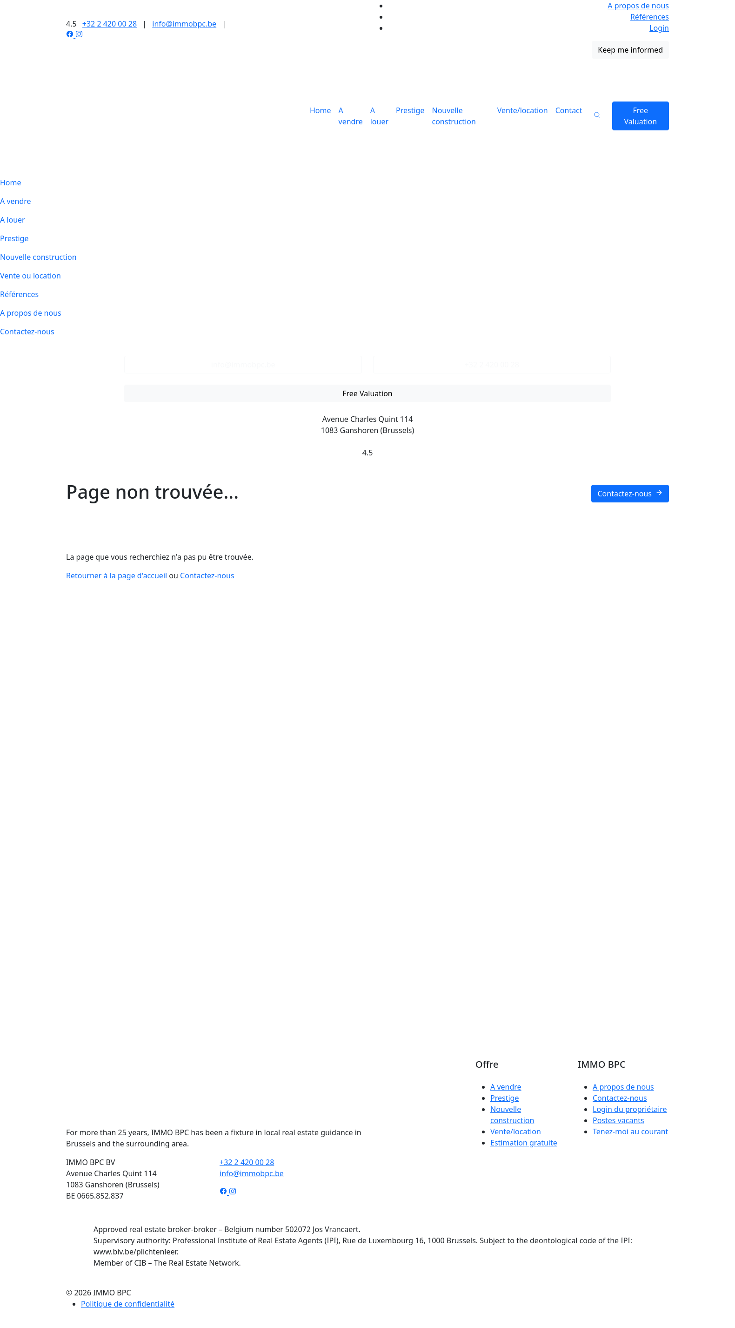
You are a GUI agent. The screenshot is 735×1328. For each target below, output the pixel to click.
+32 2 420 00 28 (109, 24)
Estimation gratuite (523, 1143)
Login (659, 28)
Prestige (410, 110)
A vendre (351, 116)
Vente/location (522, 110)
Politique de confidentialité (127, 1304)
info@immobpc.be (184, 24)
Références (649, 17)
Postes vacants (618, 1120)
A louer (379, 116)
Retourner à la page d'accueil (116, 575)
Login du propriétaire (630, 1109)
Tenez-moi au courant (630, 1131)
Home (320, 110)
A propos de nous (638, 5)
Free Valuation (640, 116)
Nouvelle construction (454, 116)
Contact (568, 110)
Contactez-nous (27, 331)
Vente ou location (30, 276)
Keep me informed (630, 50)
